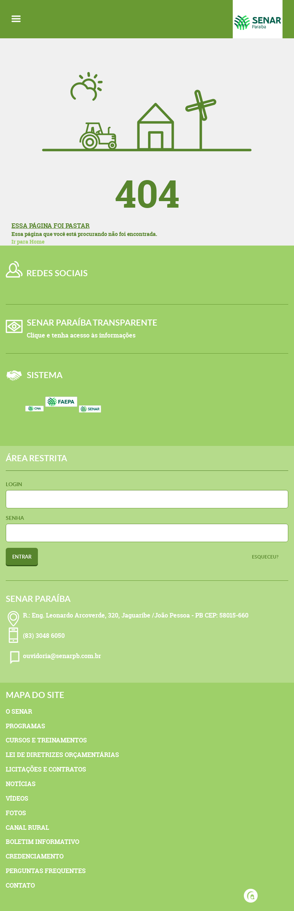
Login (14, 484)
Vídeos (17, 798)
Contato (20, 885)
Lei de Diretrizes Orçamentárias (62, 754)
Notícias (21, 784)
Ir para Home (27, 241)
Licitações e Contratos (46, 769)
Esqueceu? (265, 557)
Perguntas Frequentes (46, 871)
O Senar (19, 711)
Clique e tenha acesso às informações (81, 335)
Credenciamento (35, 856)
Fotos (16, 813)
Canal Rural (27, 827)
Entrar (21, 556)
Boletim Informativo (42, 841)
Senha (15, 517)
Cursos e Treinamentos (46, 740)
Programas (25, 726)
